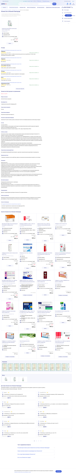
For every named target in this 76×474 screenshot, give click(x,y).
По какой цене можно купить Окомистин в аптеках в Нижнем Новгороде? (36, 447)
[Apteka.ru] (4, 4)
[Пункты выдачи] (74, 22)
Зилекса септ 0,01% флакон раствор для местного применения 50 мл (62, 253)
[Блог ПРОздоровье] (74, 13)
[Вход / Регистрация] (74, 8)
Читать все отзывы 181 (20, 88)
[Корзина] (73, 4)
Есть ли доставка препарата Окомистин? (36, 454)
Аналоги (68, 15)
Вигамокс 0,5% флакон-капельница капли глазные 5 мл (44, 281)
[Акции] (67, 4)
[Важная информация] (74, 19)
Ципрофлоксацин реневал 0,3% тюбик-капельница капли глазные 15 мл (44, 253)
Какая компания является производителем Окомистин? (36, 451)
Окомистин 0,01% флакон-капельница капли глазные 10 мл (9, 29)
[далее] (69, 367)
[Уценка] (70, 4)
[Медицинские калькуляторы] (74, 16)
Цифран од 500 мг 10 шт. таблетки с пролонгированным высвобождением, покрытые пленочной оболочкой (27, 281)
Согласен (59, 471)
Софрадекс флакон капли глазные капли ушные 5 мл (10, 253)
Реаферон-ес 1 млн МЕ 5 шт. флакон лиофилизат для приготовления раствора (9, 341)
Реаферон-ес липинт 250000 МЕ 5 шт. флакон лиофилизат (44, 341)
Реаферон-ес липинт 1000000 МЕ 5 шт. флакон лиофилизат (62, 281)
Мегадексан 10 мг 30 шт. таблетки (26, 252)
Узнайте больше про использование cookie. (22, 472)
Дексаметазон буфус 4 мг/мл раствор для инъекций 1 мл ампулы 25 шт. (10, 224)
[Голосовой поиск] (51, 4)
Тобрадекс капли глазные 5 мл (61, 223)
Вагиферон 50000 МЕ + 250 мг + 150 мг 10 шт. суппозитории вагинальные (27, 224)
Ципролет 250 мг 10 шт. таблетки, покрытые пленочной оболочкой (43, 224)
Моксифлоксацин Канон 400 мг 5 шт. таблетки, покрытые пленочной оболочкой (44, 311)
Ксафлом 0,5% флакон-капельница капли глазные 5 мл (8, 311)
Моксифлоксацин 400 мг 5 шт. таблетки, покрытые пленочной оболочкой (9, 281)
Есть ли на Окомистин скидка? (36, 457)
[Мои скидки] (74, 10)
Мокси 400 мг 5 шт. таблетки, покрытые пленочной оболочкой (62, 341)
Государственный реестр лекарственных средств (11, 204)
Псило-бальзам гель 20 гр (24, 341)
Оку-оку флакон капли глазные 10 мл (62, 311)
